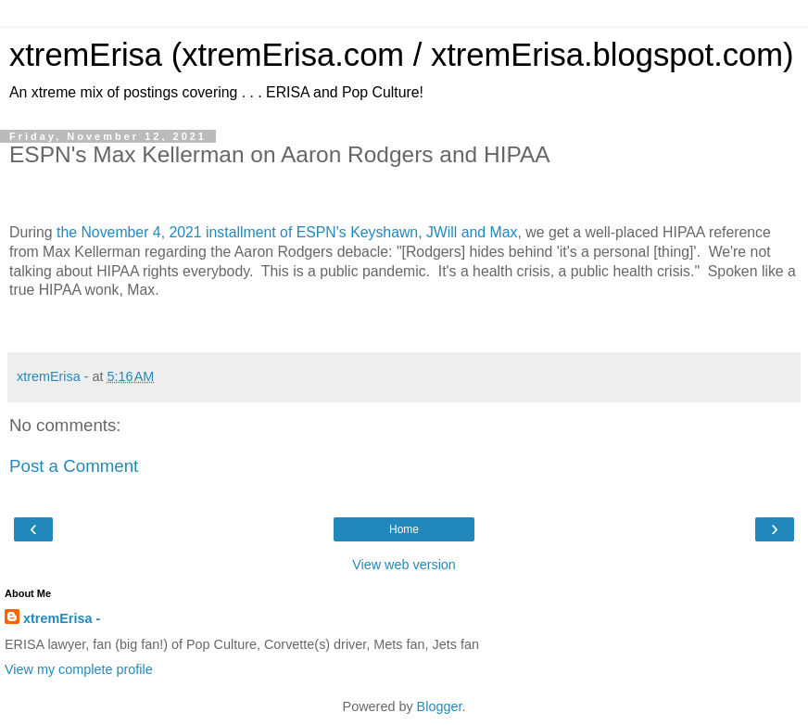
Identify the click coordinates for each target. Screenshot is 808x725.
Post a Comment (73, 466)
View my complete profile (79, 669)
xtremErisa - (61, 618)
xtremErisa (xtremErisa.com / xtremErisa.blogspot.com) (401, 54)
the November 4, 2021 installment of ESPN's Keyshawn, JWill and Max (287, 232)
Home (404, 529)
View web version (404, 564)
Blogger (439, 706)
